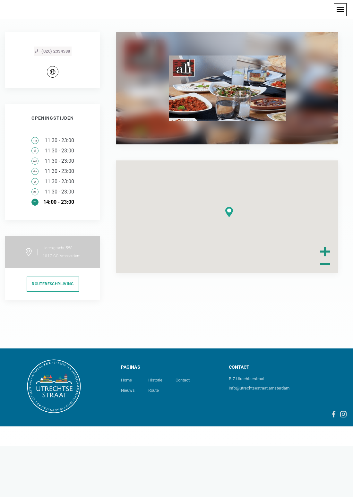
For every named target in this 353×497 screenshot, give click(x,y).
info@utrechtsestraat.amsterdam (259, 439)
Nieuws (128, 441)
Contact (183, 431)
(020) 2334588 (52, 102)
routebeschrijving (52, 335)
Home (126, 431)
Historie (155, 431)
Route (153, 441)
